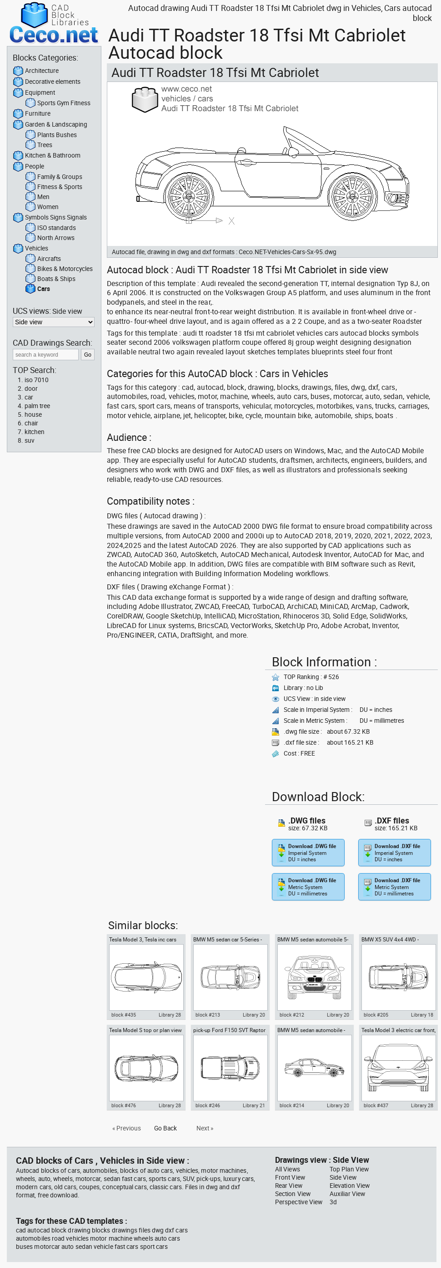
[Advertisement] (183, 715)
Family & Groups (53, 177)
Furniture (31, 113)
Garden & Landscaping (50, 124)
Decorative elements (46, 82)
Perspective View (298, 1202)
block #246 (207, 1105)
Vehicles (30, 248)
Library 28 (170, 1015)
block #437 (376, 1105)
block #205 (376, 1015)
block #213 (207, 1015)
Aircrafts (43, 259)
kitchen (35, 432)
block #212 (292, 1015)
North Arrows (50, 238)
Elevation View (350, 1185)
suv (30, 440)
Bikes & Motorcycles (59, 269)
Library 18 (422, 1015)
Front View (290, 1177)
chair (31, 423)
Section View (293, 1194)
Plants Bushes (51, 135)
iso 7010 (37, 380)
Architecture (36, 71)
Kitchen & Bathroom (46, 155)
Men (37, 197)
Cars (37, 289)
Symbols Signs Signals (50, 217)
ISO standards (50, 228)
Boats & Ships (50, 279)
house (33, 414)
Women (42, 207)
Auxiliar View (347, 1194)
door (31, 388)
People (28, 166)
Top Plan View (349, 1169)
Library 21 (254, 1105)
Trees (38, 145)
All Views (287, 1169)
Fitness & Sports (53, 187)
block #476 (123, 1105)
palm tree (37, 406)
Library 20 (254, 1015)
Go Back (165, 1128)
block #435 (123, 1015)
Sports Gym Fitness (57, 103)
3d (333, 1202)
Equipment (34, 92)
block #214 (292, 1105)
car (29, 397)
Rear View (288, 1185)
